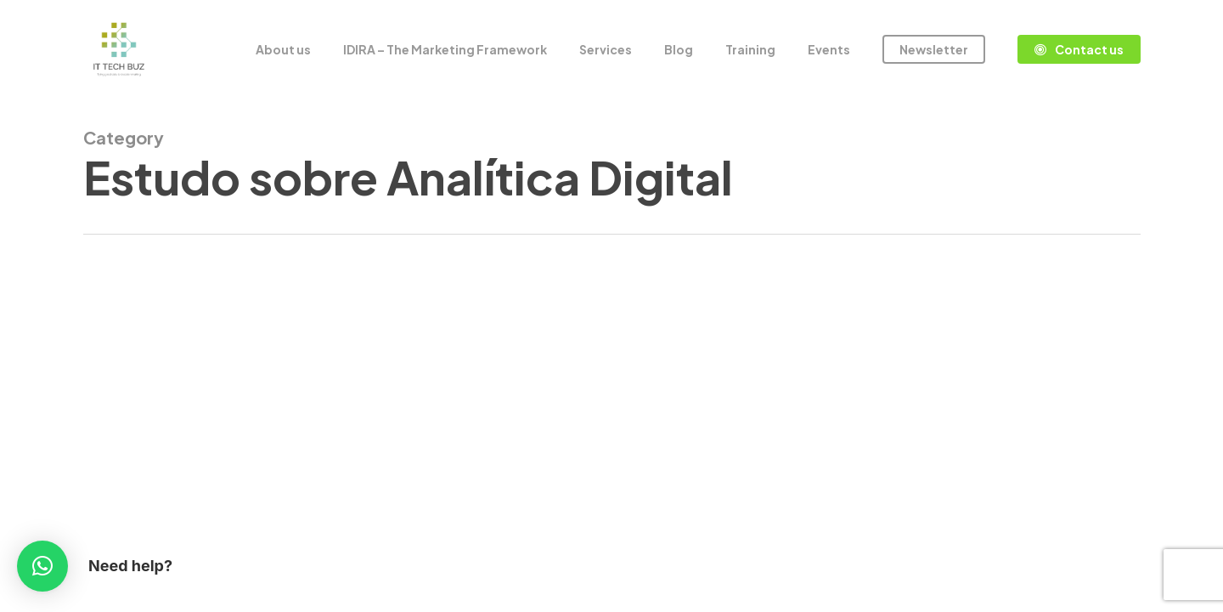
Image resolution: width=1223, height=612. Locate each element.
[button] (42, 566)
